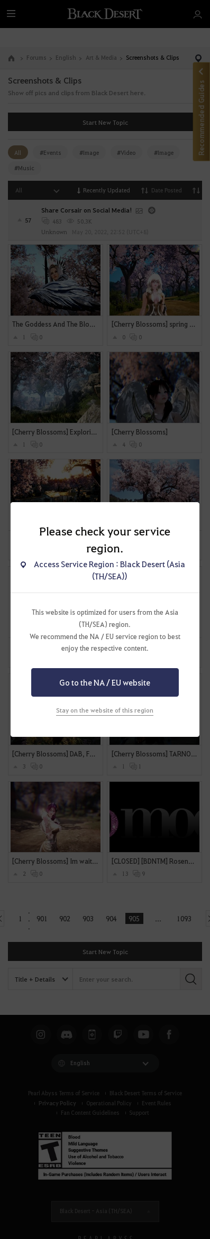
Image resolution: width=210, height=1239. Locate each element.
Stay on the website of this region (104, 710)
